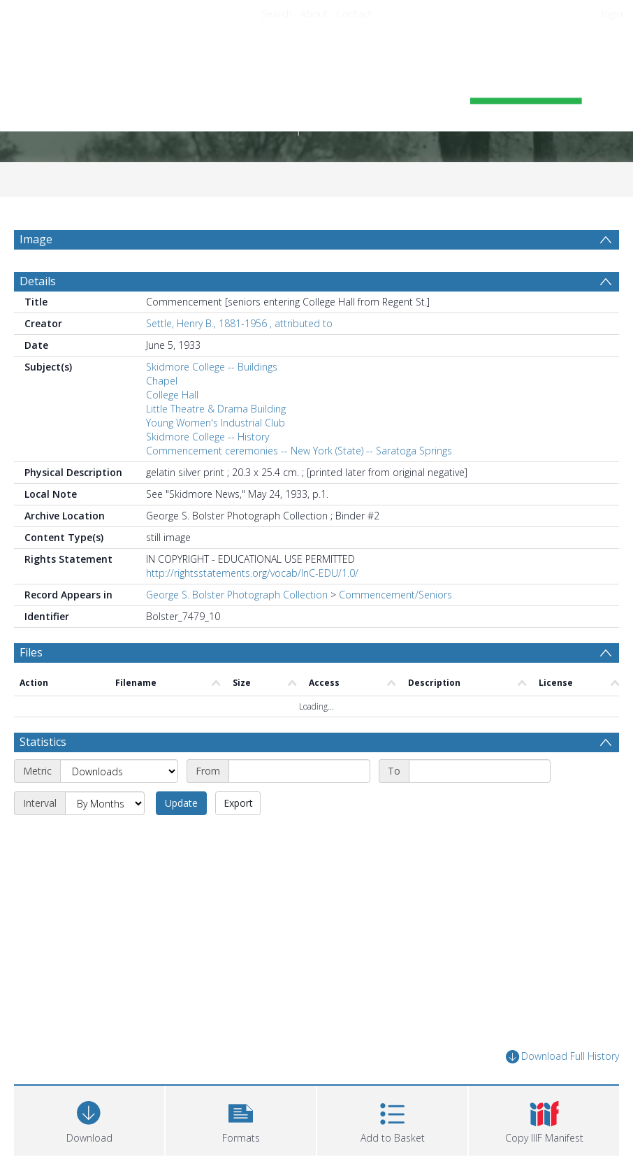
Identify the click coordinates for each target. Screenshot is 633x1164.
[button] (241, 1075)
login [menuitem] (612, 13)
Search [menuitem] (276, 13)
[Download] (89, 1075)
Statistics (43, 698)
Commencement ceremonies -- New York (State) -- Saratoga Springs (299, 457)
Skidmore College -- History (207, 443)
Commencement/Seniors (395, 601)
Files (31, 659)
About (314, 13)
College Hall (172, 401)
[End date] (480, 728)
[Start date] (299, 728)
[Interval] (105, 760)
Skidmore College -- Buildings (211, 373)
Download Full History (562, 1013)
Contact (354, 13)
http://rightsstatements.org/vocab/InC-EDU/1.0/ (252, 580)
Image (36, 239)
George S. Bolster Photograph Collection (237, 601)
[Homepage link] (316, 88)
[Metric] (119, 728)
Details (38, 288)
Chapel (161, 387)
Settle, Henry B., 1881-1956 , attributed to (239, 330)
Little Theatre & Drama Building (216, 415)
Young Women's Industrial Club (215, 429)
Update (181, 759)
